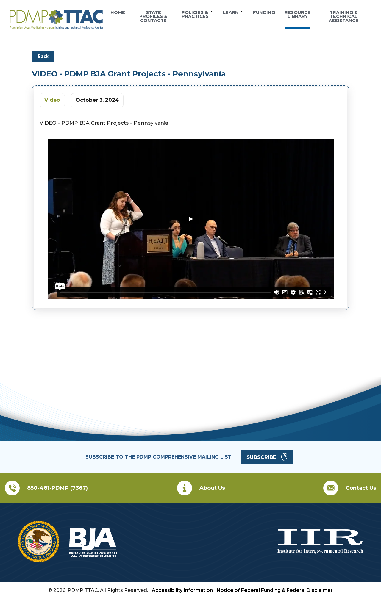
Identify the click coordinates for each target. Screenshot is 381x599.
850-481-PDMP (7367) (57, 488)
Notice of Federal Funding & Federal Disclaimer (275, 590)
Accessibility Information (182, 590)
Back (43, 56)
